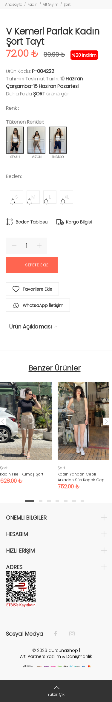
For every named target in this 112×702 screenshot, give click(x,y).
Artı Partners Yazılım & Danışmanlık (56, 656)
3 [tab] (49, 501)
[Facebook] (58, 634)
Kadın (32, 4)
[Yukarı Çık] (56, 691)
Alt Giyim (51, 4)
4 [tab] (57, 501)
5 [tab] (65, 501)
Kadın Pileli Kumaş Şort (21, 474)
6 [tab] (74, 501)
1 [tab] (29, 501)
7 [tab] (82, 501)
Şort (67, 4)
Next (106, 421)
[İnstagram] (69, 634)
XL (67, 197)
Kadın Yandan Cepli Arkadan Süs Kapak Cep (81, 477)
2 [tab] (40, 501)
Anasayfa (13, 4)
